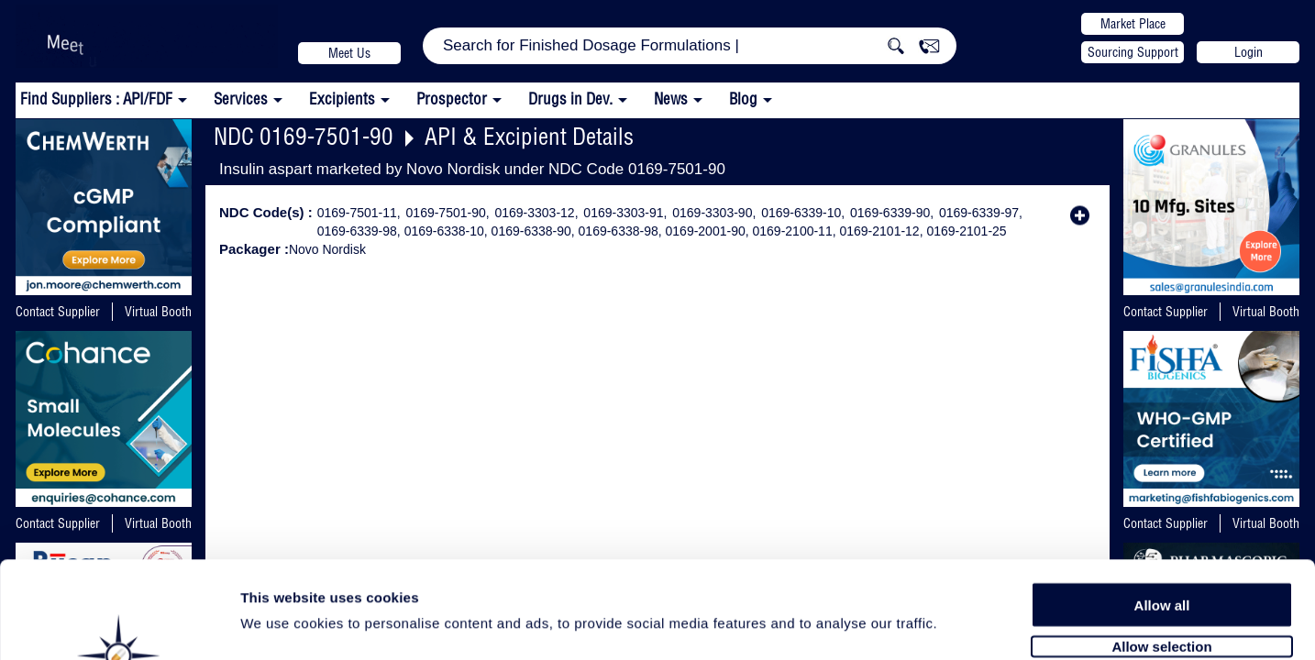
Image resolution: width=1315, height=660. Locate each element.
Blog (743, 98)
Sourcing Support (1133, 52)
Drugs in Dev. (570, 98)
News (671, 98)
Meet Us (349, 53)
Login (1248, 52)
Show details (962, 624)
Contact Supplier (58, 311)
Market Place (1133, 24)
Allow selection (1161, 548)
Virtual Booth (158, 311)
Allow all (1162, 506)
